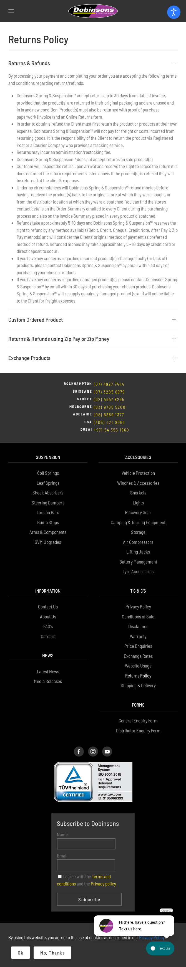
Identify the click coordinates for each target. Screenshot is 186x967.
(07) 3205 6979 (109, 391)
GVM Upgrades (48, 542)
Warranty (138, 636)
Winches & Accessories (138, 483)
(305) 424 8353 (109, 422)
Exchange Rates (138, 656)
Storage (138, 532)
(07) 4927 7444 (109, 384)
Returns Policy (138, 675)
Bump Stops (48, 522)
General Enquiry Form (138, 720)
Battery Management (138, 561)
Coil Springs (48, 473)
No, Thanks (52, 952)
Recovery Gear (138, 512)
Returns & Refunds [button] (29, 63)
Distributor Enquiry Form (138, 730)
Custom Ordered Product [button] (35, 319)
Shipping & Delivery (138, 685)
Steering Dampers (48, 502)
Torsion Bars (48, 512)
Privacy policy (103, 883)
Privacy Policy (138, 606)
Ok (20, 952)
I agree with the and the (86, 880)
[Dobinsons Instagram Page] (93, 752)
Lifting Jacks (138, 551)
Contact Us (48, 606)
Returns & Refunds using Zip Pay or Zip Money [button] (58, 338)
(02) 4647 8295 (109, 399)
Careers (48, 636)
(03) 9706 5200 (110, 407)
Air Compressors (138, 542)
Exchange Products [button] (29, 357)
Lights (138, 502)
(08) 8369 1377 (109, 414)
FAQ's (48, 626)
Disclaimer (138, 626)
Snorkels (138, 492)
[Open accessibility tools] (173, 12)
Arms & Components (47, 532)
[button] (11, 11)
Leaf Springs (48, 483)
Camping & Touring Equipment (138, 522)
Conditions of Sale (138, 616)
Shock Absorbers (47, 492)
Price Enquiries (138, 646)
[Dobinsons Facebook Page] (79, 752)
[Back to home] (93, 11)
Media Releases (48, 681)
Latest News (48, 671)
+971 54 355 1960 (111, 429)
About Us (48, 616)
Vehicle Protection (138, 473)
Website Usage (138, 665)
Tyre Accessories (138, 571)
